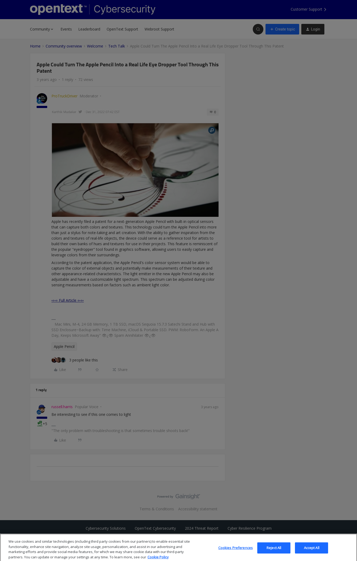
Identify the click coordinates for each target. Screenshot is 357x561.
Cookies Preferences (235, 552)
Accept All (311, 552)
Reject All (274, 552)
